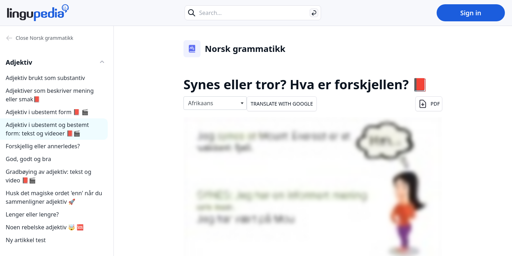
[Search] (314, 13)
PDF (429, 104)
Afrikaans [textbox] (200, 103)
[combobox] (215, 103)
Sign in (470, 13)
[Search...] (253, 12)
